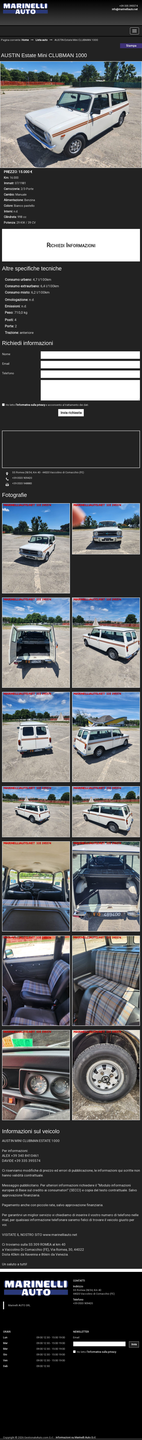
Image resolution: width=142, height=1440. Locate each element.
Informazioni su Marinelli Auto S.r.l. (76, 1437)
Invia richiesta (71, 413)
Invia (134, 1344)
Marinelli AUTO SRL (19, 1305)
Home (25, 39)
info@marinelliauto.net (125, 9)
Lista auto (42, 39)
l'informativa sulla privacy (30, 404)
